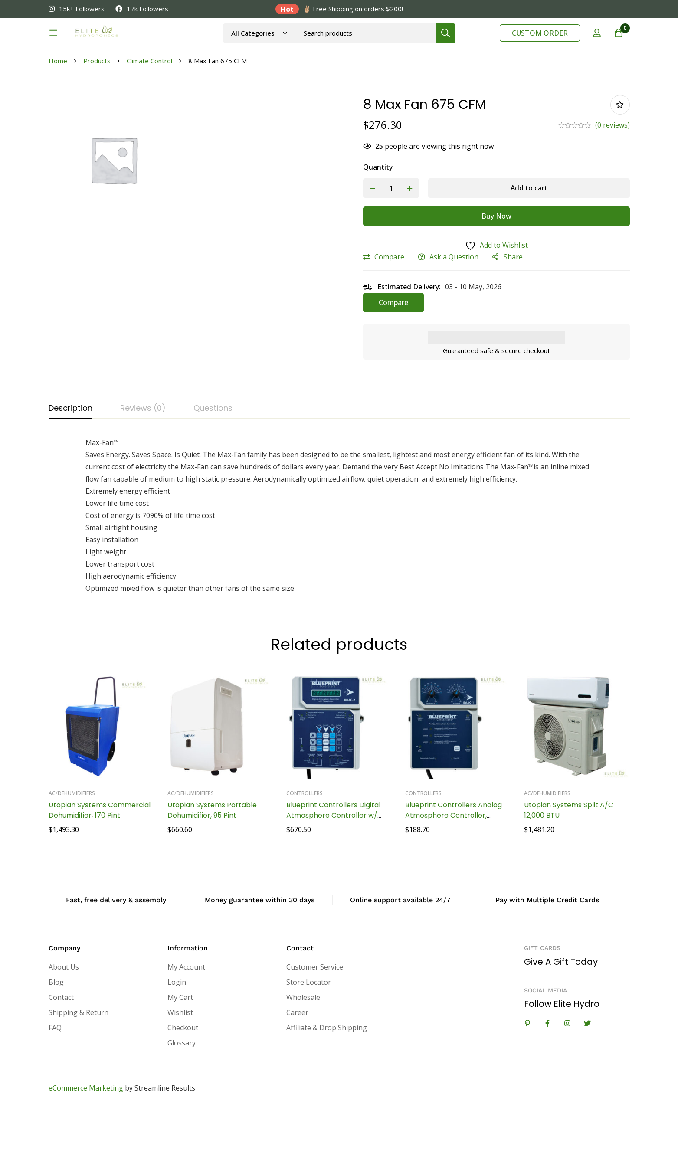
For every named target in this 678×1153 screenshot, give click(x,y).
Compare (389, 300)
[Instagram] (567, 1067)
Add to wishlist (620, 148)
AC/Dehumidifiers (72, 837)
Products (97, 104)
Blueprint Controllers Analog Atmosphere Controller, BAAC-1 (453, 859)
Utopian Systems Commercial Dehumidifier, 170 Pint (100, 854)
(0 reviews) (612, 169)
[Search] (468, 44)
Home (58, 104)
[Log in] (597, 44)
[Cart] (618, 44)
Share (513, 300)
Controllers (304, 837)
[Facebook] (547, 1067)
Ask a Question (453, 300)
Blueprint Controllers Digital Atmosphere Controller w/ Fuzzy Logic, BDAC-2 (333, 859)
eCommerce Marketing (86, 1132)
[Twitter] (587, 1067)
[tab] (70, 452)
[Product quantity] (391, 232)
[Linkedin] (527, 1067)
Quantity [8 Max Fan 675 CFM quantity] (378, 211)
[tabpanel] (339, 559)
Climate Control (149, 104)
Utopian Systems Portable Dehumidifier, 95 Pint (212, 854)
